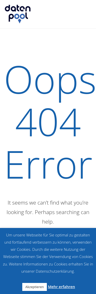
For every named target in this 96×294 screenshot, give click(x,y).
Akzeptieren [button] (34, 286)
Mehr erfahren (61, 286)
